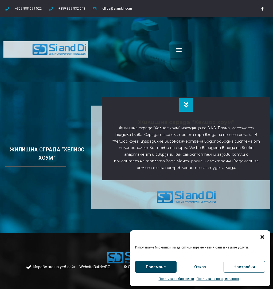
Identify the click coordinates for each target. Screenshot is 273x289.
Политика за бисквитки (176, 279)
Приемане (156, 266)
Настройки (244, 266)
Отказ (200, 266)
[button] (262, 237)
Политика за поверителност (218, 279)
